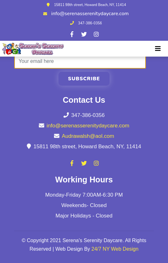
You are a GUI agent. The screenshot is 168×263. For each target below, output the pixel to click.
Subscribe (84, 78)
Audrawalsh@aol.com (88, 136)
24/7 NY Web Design (115, 249)
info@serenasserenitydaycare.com (90, 13)
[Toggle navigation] (158, 48)
